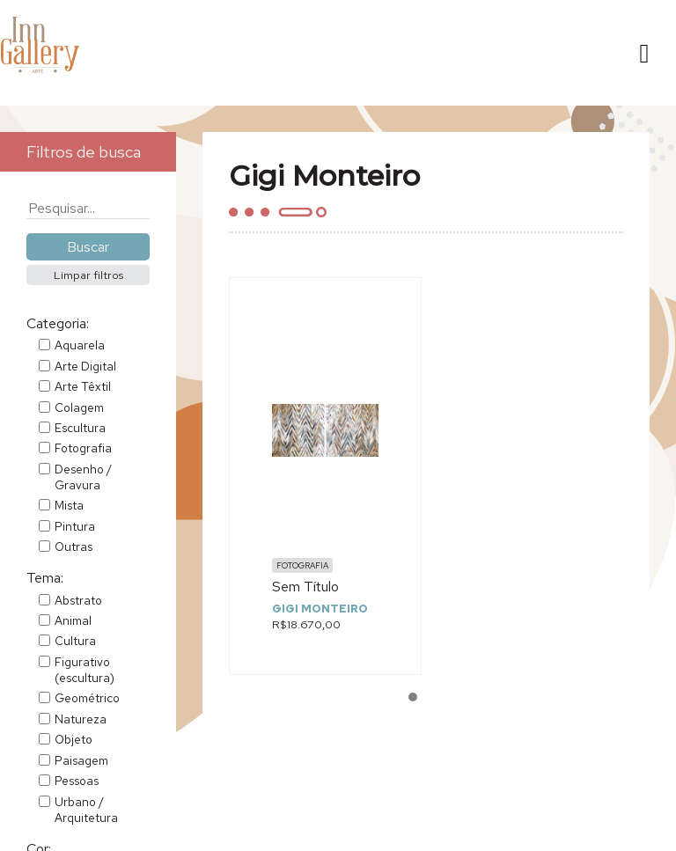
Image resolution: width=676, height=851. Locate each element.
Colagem (79, 407)
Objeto (73, 739)
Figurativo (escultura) (84, 670)
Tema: (44, 578)
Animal (73, 620)
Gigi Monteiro (320, 608)
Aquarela (80, 345)
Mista (69, 505)
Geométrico (87, 698)
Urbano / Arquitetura (86, 809)
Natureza (81, 719)
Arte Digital (85, 366)
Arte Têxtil (83, 386)
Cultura (75, 641)
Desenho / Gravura (83, 477)
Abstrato (78, 600)
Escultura (80, 428)
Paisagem (81, 760)
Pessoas (77, 781)
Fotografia (83, 448)
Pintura (75, 526)
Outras (73, 546)
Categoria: (57, 323)
